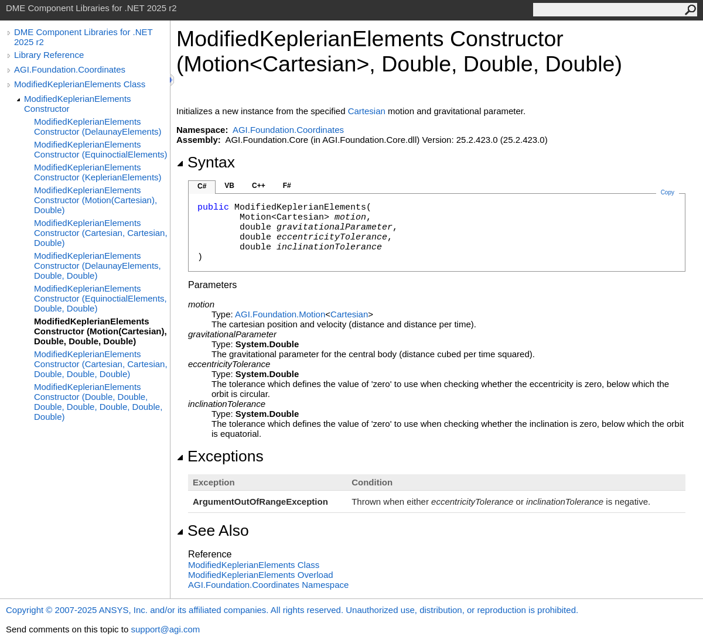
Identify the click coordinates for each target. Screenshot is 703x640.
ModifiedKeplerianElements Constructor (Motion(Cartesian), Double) (95, 200)
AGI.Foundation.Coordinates (69, 69)
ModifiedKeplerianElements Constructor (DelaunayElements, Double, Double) (97, 265)
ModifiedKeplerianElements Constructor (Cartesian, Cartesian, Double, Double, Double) (101, 364)
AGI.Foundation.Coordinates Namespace (268, 585)
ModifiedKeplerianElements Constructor (77, 104)
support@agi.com (165, 629)
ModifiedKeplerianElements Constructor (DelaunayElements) (98, 126)
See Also (212, 530)
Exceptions (220, 456)
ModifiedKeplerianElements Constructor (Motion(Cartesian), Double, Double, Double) (100, 331)
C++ (258, 186)
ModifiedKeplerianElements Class (79, 84)
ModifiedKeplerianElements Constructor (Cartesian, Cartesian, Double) (101, 233)
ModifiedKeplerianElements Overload (260, 575)
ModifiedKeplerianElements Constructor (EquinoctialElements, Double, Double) (100, 298)
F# (287, 186)
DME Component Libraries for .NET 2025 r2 (83, 37)
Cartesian (366, 111)
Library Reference (49, 55)
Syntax (205, 162)
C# (201, 186)
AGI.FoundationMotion (280, 314)
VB (229, 186)
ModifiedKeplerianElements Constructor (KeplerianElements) (98, 172)
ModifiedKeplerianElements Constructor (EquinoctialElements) (101, 149)
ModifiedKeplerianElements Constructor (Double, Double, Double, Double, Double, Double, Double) (98, 402)
